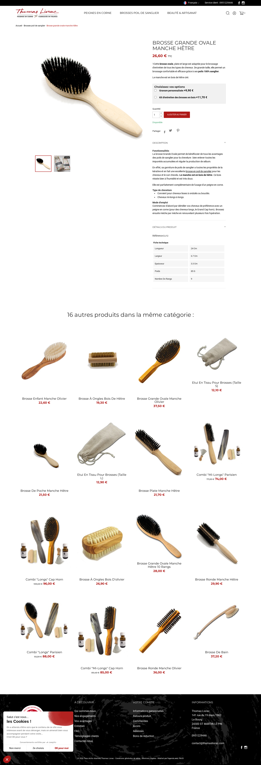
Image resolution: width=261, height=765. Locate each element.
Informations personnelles (148, 711)
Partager (164, 131)
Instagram (243, 3)
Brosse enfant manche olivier (44, 399)
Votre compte (144, 702)
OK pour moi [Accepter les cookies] (62, 748)
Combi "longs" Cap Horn (44, 579)
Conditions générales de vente (127, 758)
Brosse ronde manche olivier (159, 668)
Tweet (170, 130)
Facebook (239, 3)
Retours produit (142, 716)
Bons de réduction (143, 736)
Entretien (79, 726)
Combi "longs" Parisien (44, 652)
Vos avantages (83, 721)
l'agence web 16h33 (175, 758)
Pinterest (178, 130)
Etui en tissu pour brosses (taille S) (216, 384)
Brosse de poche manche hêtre (44, 491)
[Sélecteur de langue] (191, 3)
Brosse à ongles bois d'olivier (101, 579)
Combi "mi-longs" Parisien (217, 475)
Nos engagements (85, 716)
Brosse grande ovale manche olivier (159, 400)
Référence (157, 235)
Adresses (138, 731)
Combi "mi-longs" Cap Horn (102, 668)
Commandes (140, 721)
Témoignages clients (86, 736)
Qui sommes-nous (85, 711)
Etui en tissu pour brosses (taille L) (101, 476)
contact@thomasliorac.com (208, 743)
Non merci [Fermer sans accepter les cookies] (14, 748)
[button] (7, 759)
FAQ (76, 731)
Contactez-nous (83, 741)
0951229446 (199, 735)
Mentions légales (149, 758)
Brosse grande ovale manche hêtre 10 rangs (159, 565)
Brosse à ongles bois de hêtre (102, 399)
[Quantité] (155, 115)
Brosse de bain (216, 652)
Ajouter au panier (176, 114)
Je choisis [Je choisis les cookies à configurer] (38, 748)
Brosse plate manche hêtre (159, 491)
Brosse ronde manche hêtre (216, 579)
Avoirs (136, 726)
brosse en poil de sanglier (199, 171)
